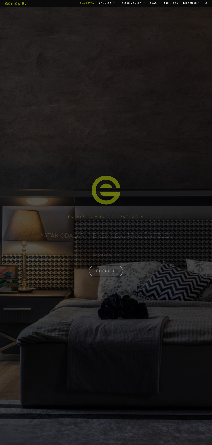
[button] (106, 271)
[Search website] (206, 3)
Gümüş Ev (16, 3)
